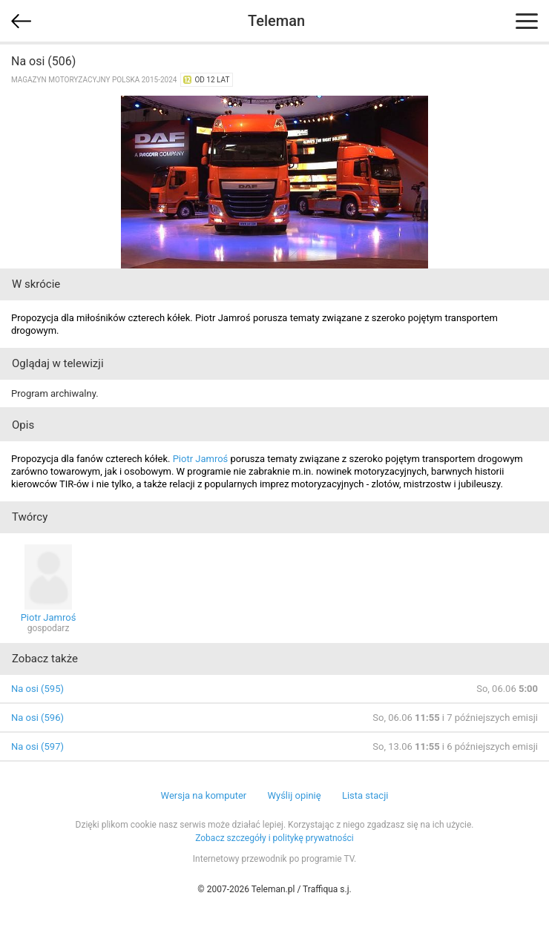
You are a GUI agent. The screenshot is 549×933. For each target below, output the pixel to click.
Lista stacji (365, 795)
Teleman (276, 21)
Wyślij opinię (293, 795)
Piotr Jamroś (201, 458)
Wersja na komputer (204, 795)
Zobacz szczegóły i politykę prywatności (274, 838)
